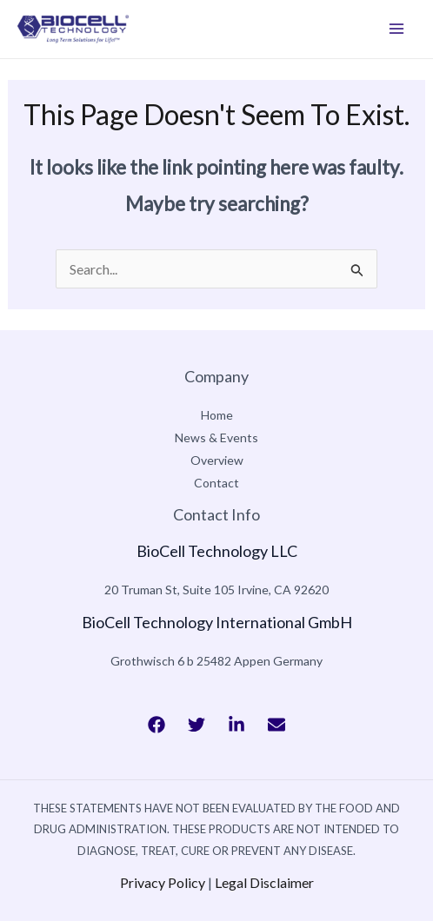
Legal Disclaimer (264, 882)
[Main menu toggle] (396, 29)
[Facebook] (156, 724)
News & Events (216, 437)
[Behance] (236, 724)
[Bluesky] (276, 724)
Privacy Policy (162, 882)
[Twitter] (196, 724)
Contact (216, 482)
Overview (216, 460)
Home (217, 414)
